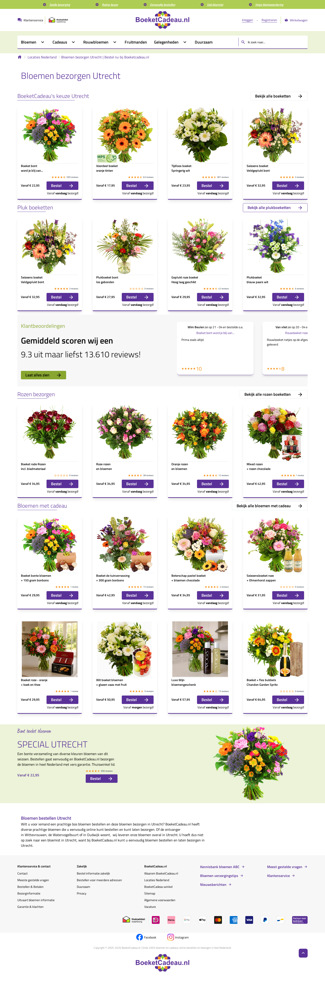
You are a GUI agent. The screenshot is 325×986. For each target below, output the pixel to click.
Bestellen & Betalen (30, 886)
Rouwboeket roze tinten (301, 332)
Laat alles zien (43, 375)
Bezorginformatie (28, 893)
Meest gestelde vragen (284, 866)
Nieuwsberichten (213, 884)
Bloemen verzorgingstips (219, 875)
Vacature (150, 906)
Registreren (269, 20)
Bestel (62, 186)
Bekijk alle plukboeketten (275, 208)
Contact (22, 873)
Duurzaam (83, 886)
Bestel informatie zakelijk (93, 873)
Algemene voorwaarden (159, 900)
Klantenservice (278, 875)
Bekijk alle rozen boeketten (273, 394)
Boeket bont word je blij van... (215, 332)
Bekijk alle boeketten (279, 96)
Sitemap (149, 893)
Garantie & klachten (30, 906)
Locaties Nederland (42, 57)
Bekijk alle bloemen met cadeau (270, 506)
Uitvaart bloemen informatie (36, 900)
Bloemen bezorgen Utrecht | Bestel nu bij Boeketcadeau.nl (105, 57)
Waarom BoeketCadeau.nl (161, 873)
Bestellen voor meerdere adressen (99, 880)
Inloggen (247, 20)
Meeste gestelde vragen (33, 880)
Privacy (81, 893)
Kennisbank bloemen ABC (220, 866)
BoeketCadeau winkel (158, 886)
